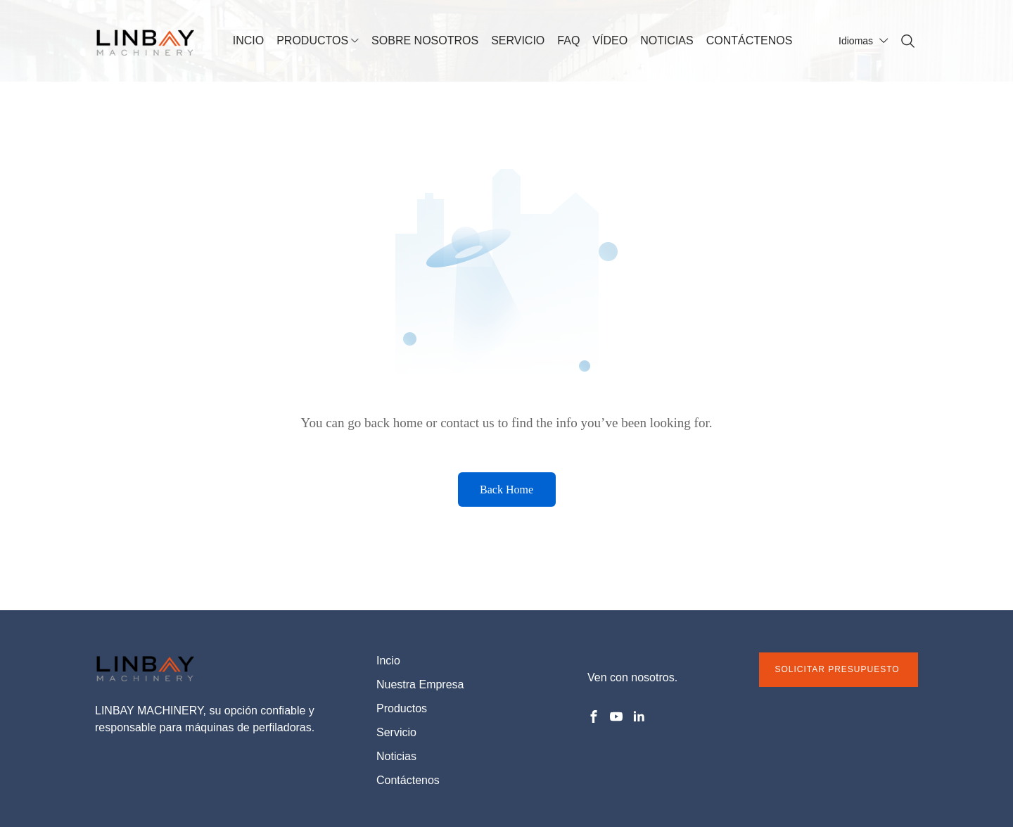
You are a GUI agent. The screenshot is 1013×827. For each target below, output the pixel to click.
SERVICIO (517, 40)
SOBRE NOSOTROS (424, 40)
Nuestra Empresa (420, 684)
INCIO (248, 40)
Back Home (506, 489)
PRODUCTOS (312, 40)
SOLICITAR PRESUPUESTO (839, 669)
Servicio (396, 732)
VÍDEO (609, 40)
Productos (401, 708)
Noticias (396, 756)
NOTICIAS (667, 40)
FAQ (568, 40)
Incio (388, 661)
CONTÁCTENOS (749, 40)
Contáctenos (408, 780)
